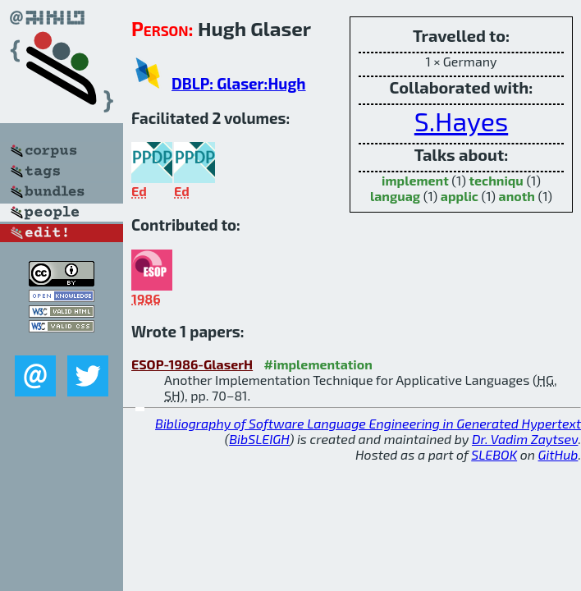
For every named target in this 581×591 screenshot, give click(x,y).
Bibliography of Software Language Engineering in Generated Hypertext (368, 423)
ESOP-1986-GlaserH (192, 364)
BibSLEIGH (259, 439)
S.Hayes (461, 120)
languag (395, 196)
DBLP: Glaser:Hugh (239, 83)
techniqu (496, 180)
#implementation (318, 364)
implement (415, 180)
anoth (517, 196)
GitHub (558, 454)
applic (459, 196)
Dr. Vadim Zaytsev (525, 439)
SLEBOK (494, 454)
